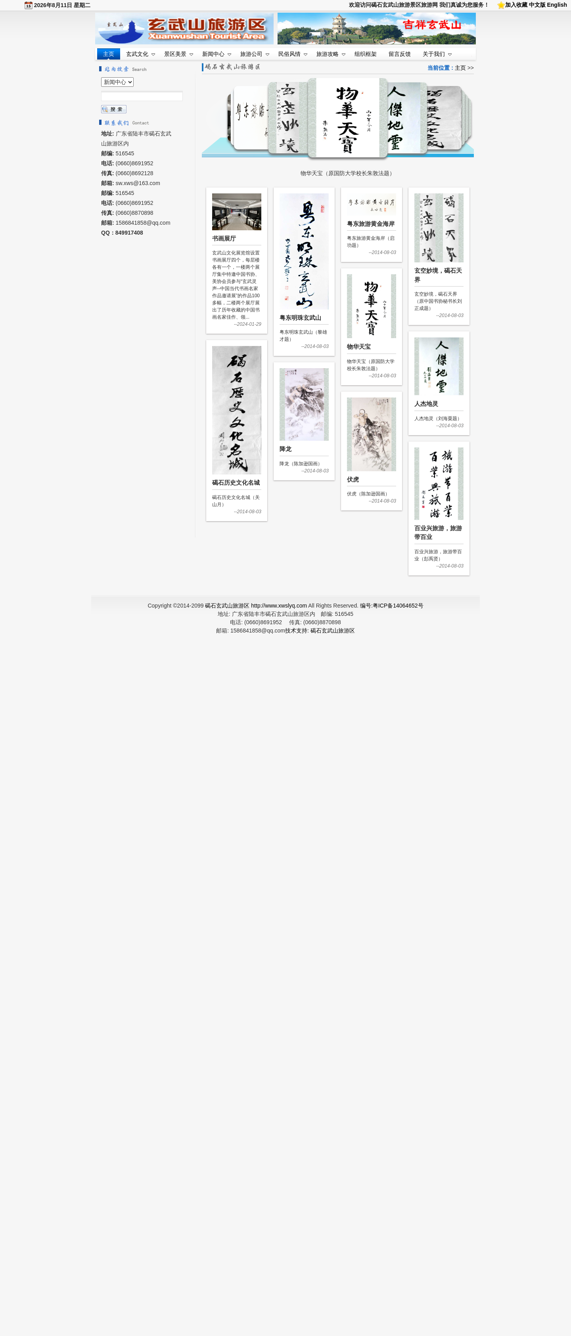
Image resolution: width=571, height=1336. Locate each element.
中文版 (537, 5)
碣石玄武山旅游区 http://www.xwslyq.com (256, 605)
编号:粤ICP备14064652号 (391, 605)
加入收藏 (516, 5)
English (557, 5)
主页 (460, 68)
